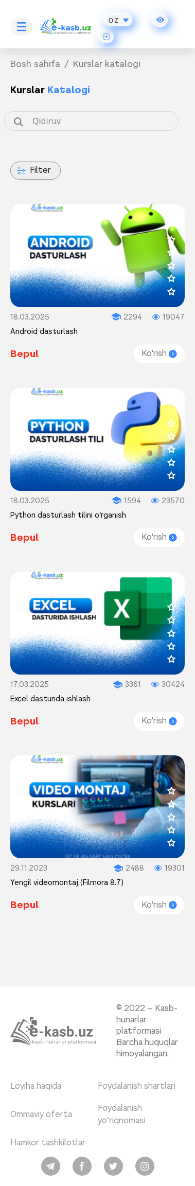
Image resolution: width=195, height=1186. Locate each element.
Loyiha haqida (35, 1086)
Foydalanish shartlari (136, 1086)
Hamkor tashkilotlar (47, 1142)
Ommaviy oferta (41, 1114)
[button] (160, 20)
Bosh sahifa (35, 63)
